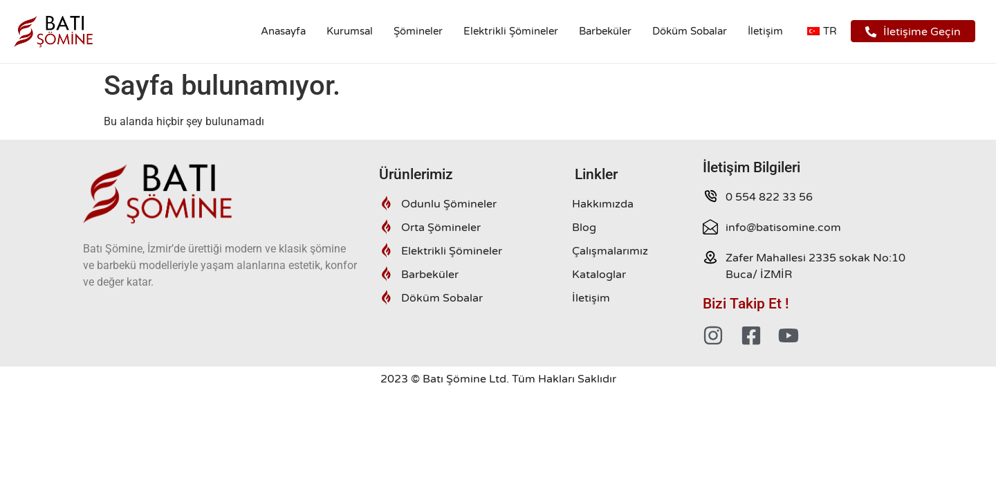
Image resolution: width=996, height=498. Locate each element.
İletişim (765, 31)
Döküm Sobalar (689, 31)
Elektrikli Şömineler (510, 31)
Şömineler (418, 31)
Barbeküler (605, 31)
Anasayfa (283, 31)
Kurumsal (349, 31)
